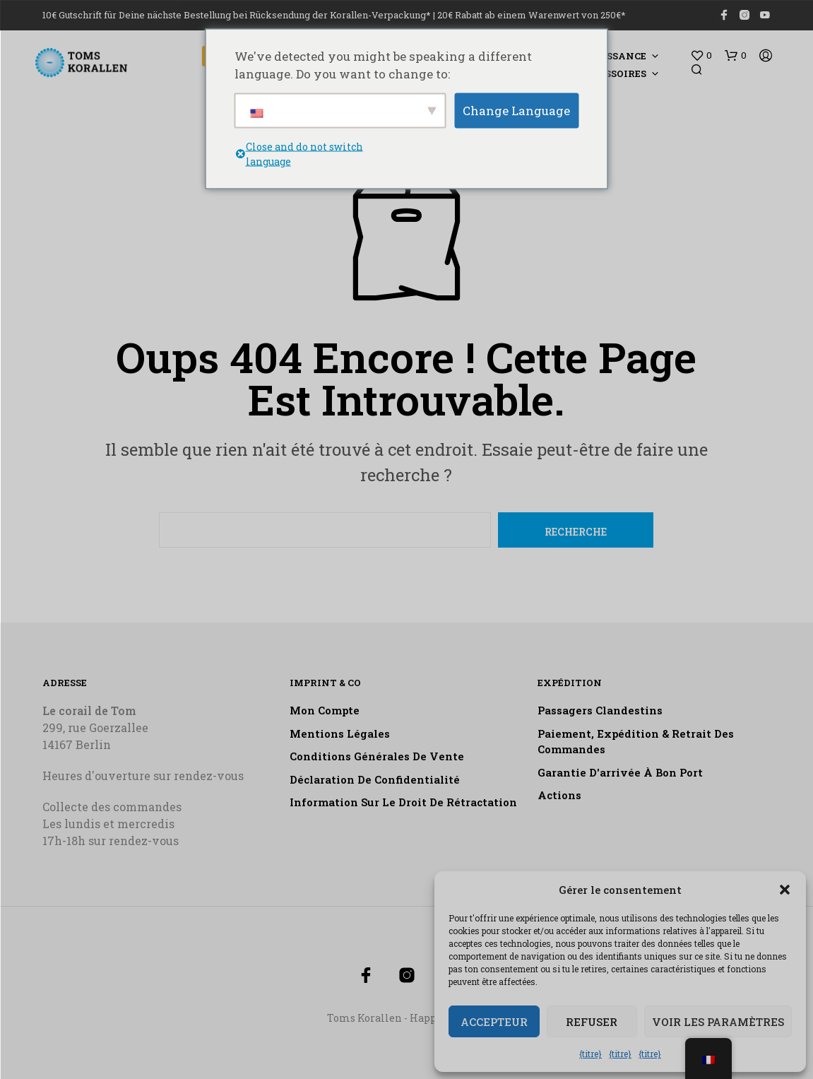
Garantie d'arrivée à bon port (620, 772)
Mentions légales (340, 733)
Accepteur (494, 1022)
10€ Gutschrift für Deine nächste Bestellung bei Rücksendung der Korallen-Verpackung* (236, 14)
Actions (559, 795)
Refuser (591, 1022)
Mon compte (325, 710)
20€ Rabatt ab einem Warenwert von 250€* (531, 14)
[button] (785, 890)
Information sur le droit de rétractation (403, 802)
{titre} (590, 1053)
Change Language (516, 110)
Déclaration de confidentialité (375, 779)
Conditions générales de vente (377, 756)
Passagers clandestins (600, 710)
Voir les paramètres (718, 1022)
